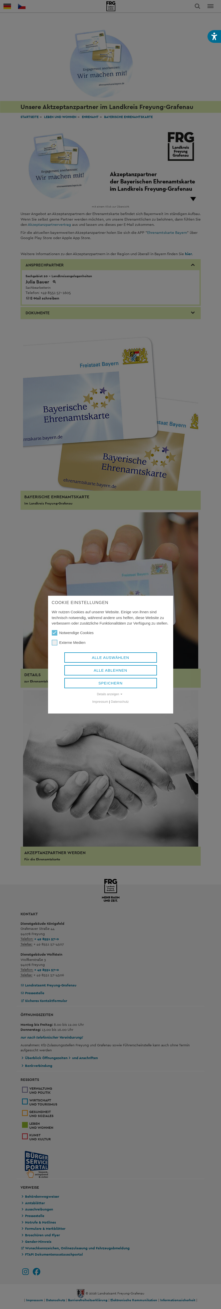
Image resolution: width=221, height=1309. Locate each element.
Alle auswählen (110, 657)
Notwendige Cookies (73, 633)
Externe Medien (69, 642)
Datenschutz (120, 701)
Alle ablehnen (110, 670)
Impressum (100, 701)
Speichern (110, 683)
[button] (214, 36)
